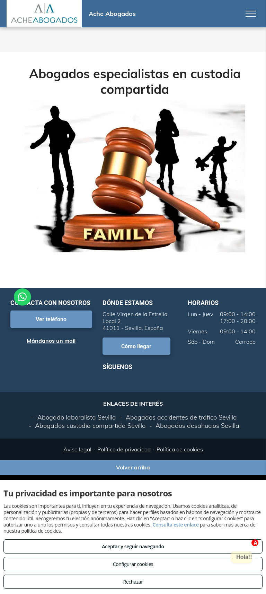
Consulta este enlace (175, 524)
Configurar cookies (133, 564)
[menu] (251, 14)
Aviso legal (77, 449)
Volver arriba (133, 467)
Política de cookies (180, 449)
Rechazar (133, 581)
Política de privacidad (124, 449)
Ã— (256, 543)
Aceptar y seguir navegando (133, 546)
